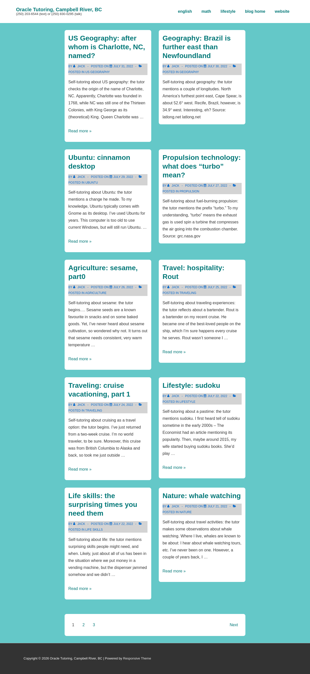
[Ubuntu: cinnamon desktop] (123, 177)
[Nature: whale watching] (217, 506)
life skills (94, 529)
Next (234, 625)
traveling (188, 293)
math (206, 11)
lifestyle (228, 11)
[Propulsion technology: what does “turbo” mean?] (217, 185)
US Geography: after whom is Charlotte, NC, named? (106, 47)
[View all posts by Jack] (79, 66)
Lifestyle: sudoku (191, 385)
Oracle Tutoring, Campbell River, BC (59, 9)
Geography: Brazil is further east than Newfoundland (197, 47)
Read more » (80, 131)
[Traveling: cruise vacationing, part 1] (123, 405)
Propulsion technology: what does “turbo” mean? (202, 166)
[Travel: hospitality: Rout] (217, 287)
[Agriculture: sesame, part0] (123, 287)
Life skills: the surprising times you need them (102, 504)
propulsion (189, 191)
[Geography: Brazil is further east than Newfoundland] (217, 66)
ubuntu (91, 182)
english (185, 11)
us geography (97, 72)
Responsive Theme (137, 658)
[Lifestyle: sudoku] (217, 396)
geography (189, 72)
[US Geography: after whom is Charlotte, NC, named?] (123, 66)
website (282, 11)
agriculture (95, 293)
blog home (255, 11)
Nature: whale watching (202, 496)
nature (186, 512)
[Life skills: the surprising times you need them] (123, 524)
